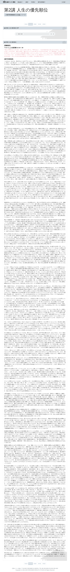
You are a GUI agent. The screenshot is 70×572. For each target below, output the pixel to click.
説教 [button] (27, 2)
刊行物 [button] (32, 2)
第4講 (39, 24)
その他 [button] (63, 2)
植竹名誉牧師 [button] (41, 2)
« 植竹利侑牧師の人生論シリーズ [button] (15, 15)
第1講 (26, 24)
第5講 (44, 24)
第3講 (35, 24)
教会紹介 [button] (20, 2)
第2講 (30, 24)
